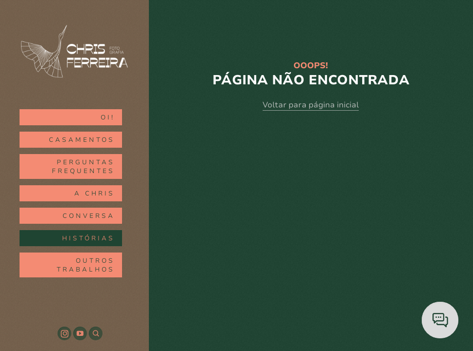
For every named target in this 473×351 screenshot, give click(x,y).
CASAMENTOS (82, 140)
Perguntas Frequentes (83, 167)
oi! (108, 117)
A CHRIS (94, 193)
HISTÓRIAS (88, 238)
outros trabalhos (86, 265)
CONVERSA (88, 216)
